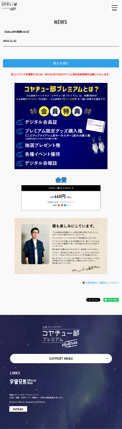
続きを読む (61, 63)
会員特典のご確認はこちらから (102, 282)
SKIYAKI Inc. (41, 402)
